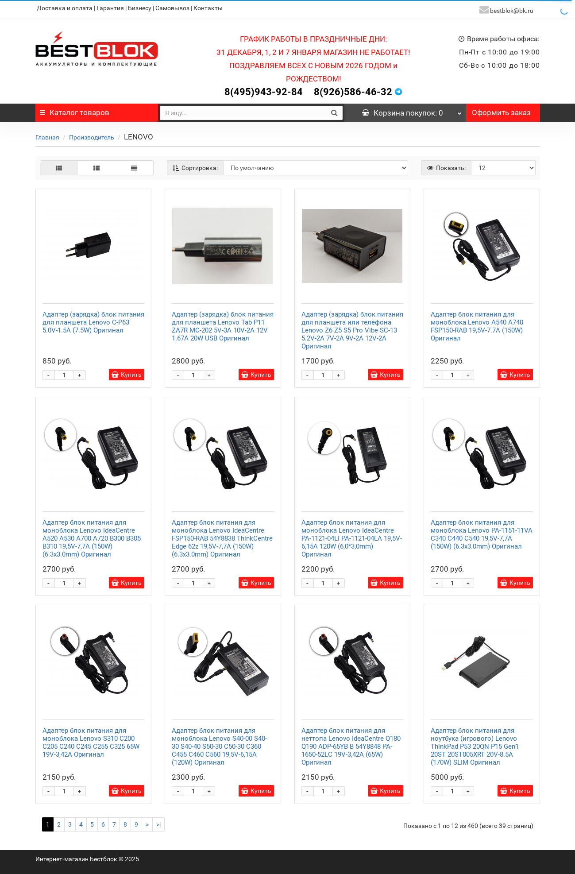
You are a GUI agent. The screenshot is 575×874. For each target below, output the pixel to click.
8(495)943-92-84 (263, 89)
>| (158, 821)
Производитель (91, 134)
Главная (47, 134)
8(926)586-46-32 (353, 89)
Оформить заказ (501, 109)
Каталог (74, 109)
